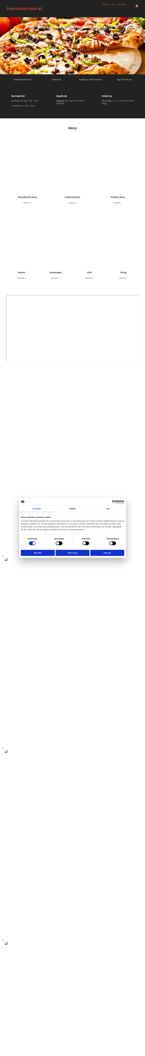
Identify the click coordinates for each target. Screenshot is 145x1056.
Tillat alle (107, 553)
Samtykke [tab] (37, 509)
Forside (105, 4)
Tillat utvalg (72, 553)
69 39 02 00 (56, 79)
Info (113, 4)
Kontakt (122, 4)
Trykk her (60, 100)
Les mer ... (27, 202)
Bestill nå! (61, 95)
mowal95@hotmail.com (23, 79)
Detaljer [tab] (72, 509)
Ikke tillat (38, 553)
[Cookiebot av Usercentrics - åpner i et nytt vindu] (113, 502)
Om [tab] (108, 509)
